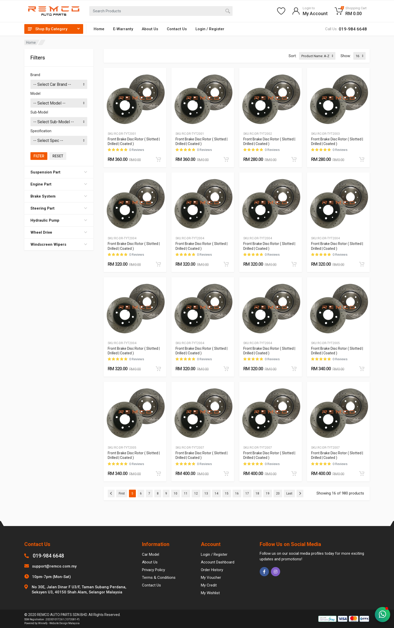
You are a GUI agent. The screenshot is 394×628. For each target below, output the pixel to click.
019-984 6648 (48, 556)
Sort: (293, 56)
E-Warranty (123, 29)
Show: (346, 56)
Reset (57, 156)
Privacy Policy (153, 570)
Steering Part (58, 208)
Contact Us (177, 29)
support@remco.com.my (54, 566)
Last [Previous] (289, 493)
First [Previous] (122, 493)
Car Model (150, 554)
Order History (212, 570)
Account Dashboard (217, 562)
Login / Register (209, 29)
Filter (39, 156)
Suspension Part (58, 172)
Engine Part (58, 184)
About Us (150, 29)
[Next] (300, 493)
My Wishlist (210, 593)
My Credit (209, 585)
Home (99, 29)
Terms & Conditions (159, 577)
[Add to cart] (158, 159)
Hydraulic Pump (58, 220)
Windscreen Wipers (58, 244)
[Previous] (111, 493)
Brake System (58, 196)
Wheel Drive (58, 232)
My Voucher (211, 577)
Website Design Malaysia (64, 623)
